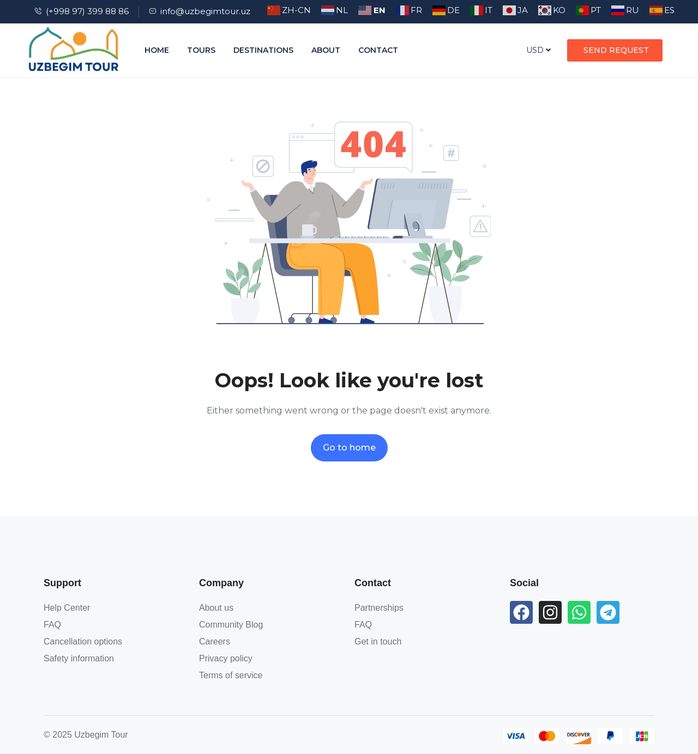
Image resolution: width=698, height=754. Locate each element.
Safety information (79, 658)
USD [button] (538, 50)
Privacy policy (225, 658)
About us (216, 607)
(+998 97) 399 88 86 (81, 11)
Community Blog (231, 624)
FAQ (52, 624)
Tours (201, 50)
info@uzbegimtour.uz (199, 11)
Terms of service (230, 675)
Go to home (349, 447)
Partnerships (379, 607)
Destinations (263, 50)
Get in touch (377, 641)
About (325, 50)
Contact (378, 50)
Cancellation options (83, 641)
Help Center (67, 607)
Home (157, 50)
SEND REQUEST (616, 50)
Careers (214, 641)
